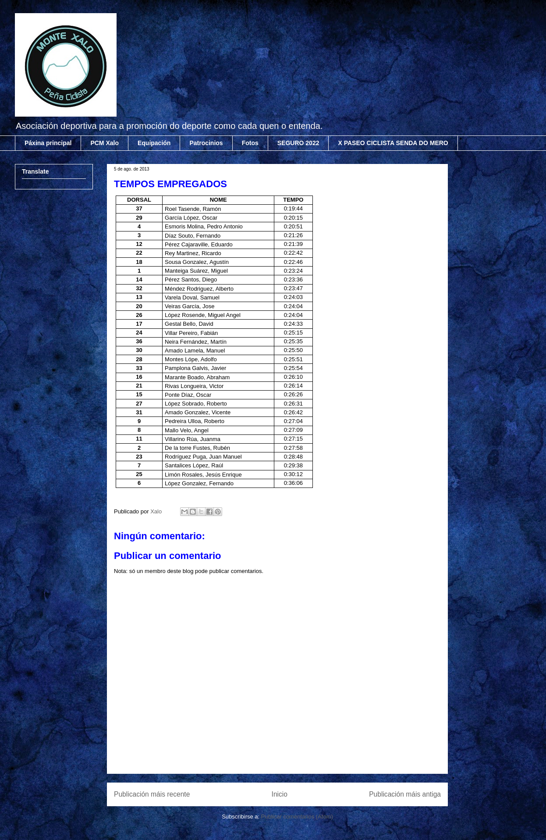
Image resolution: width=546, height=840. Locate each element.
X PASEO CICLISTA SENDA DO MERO (393, 142)
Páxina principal (48, 142)
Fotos (250, 142)
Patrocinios (206, 142)
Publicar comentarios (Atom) (297, 816)
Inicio (279, 794)
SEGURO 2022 (298, 142)
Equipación (154, 142)
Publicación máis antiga (405, 794)
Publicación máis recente (152, 794)
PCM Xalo (104, 142)
